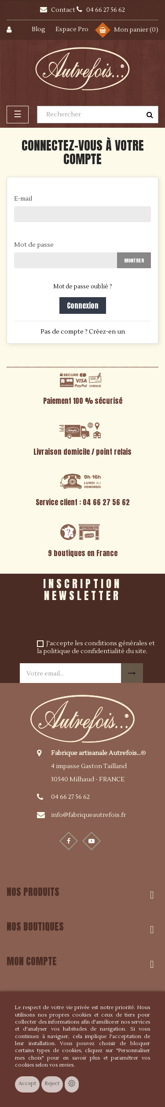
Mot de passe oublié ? (82, 286)
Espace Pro (71, 29)
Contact (64, 10)
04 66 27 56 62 (70, 797)
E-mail (23, 199)
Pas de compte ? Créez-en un (82, 332)
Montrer (134, 260)
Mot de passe (34, 245)
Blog (38, 29)
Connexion (83, 305)
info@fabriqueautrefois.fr (88, 815)
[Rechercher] (97, 114)
